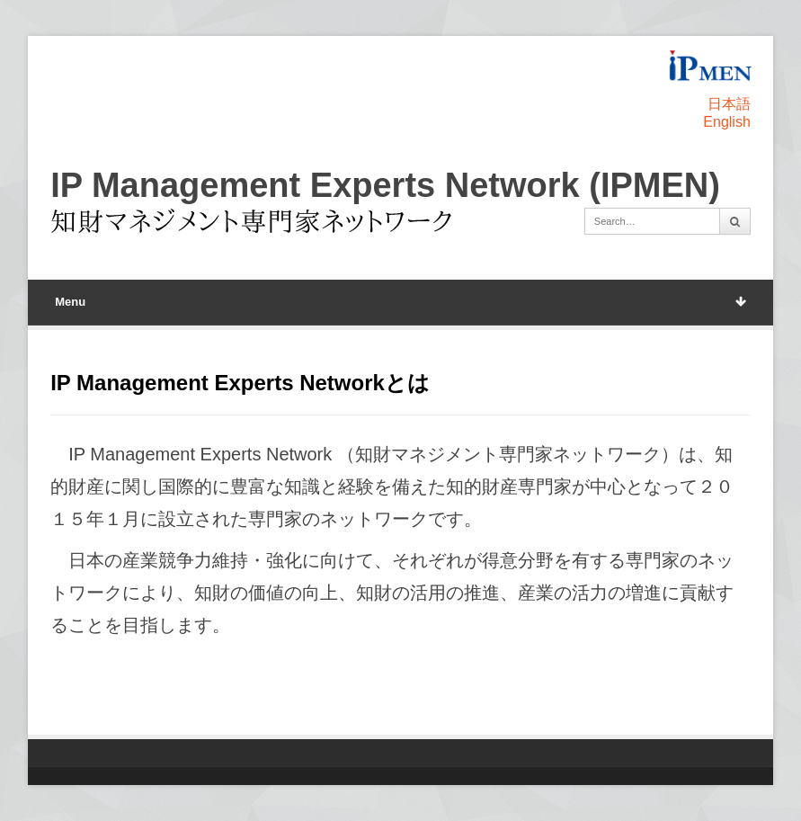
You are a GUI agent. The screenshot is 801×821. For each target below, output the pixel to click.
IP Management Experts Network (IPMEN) (385, 185)
